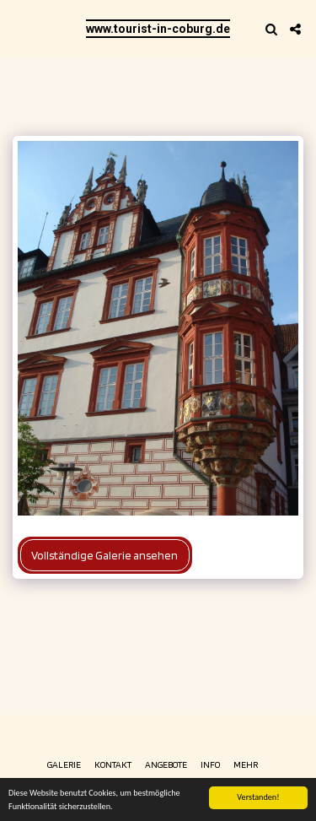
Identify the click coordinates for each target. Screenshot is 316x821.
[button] (18, 29)
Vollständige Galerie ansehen (104, 555)
